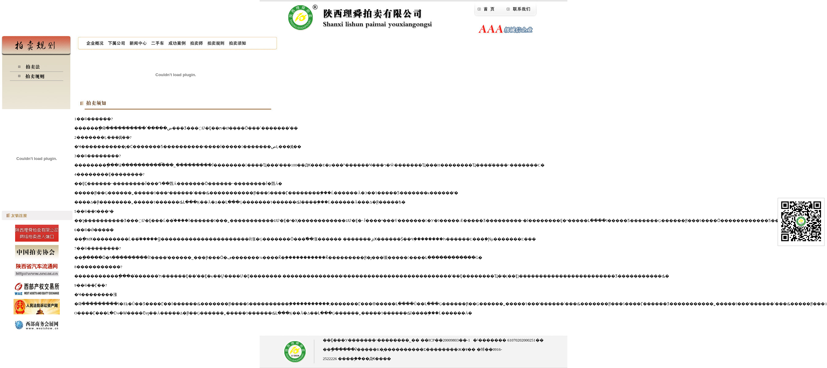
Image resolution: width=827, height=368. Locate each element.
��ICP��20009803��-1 (444, 340)
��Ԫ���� (376, 358)
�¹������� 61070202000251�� (508, 340)
